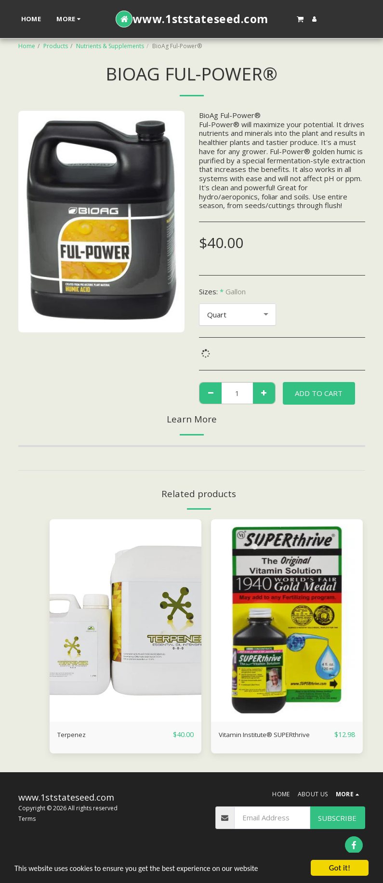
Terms (27, 821)
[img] (125, 620)
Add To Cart (319, 393)
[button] (300, 18)
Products (55, 46)
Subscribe (337, 820)
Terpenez (73, 734)
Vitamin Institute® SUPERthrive (271, 734)
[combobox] (237, 314)
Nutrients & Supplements (110, 46)
